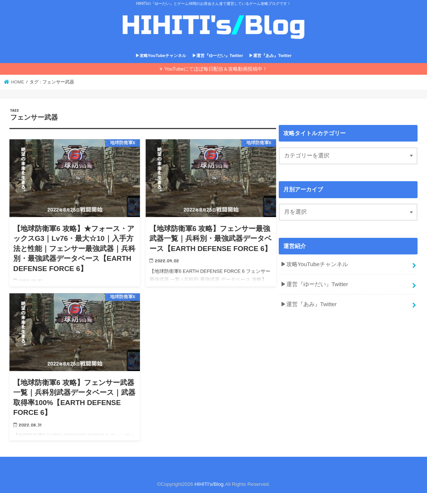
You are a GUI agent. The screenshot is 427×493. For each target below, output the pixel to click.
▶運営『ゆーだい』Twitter (217, 55)
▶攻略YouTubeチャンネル (160, 55)
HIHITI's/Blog (209, 484)
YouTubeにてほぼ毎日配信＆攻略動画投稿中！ (215, 69)
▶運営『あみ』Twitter (270, 55)
